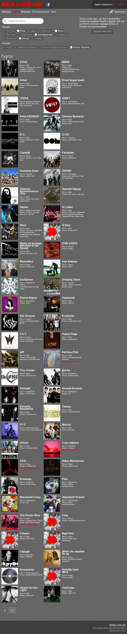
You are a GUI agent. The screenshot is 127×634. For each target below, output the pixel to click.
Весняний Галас (30, 497)
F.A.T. (23, 334)
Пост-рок (11, 34)
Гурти (16, 11)
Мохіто (66, 424)
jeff (22, 352)
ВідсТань (68, 533)
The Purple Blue (30, 515)
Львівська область (27, 47)
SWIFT (66, 98)
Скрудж (25, 551)
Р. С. (22, 134)
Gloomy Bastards (73, 116)
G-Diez (66, 225)
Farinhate (68, 152)
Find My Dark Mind (70, 570)
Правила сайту (115, 630)
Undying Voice (71, 279)
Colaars (25, 533)
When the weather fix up (73, 552)
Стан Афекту (70, 442)
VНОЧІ (24, 98)
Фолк (60, 30)
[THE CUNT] (69, 243)
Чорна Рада (69, 334)
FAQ (123, 630)
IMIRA (65, 62)
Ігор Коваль (69, 261)
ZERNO (66, 170)
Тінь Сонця (27, 370)
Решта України (81, 47)
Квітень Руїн (70, 352)
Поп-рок (10, 30)
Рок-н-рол (47, 30)
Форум (25, 11)
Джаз (33, 30)
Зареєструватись (103, 4)
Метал (25, 38)
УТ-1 (22, 424)
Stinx (23, 225)
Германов (68, 297)
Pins (65, 479)
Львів (9, 47)
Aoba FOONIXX (29, 116)
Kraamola (68, 315)
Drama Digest (28, 297)
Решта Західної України (55, 47)
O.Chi (65, 134)
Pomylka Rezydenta (26, 407)
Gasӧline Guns (29, 170)
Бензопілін (27, 569)
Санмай (25, 152)
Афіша (5, 11)
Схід (65, 515)
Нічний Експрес (72, 388)
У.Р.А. (23, 460)
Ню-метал (11, 38)
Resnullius (26, 261)
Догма (66, 370)
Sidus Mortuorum (73, 460)
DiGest (24, 442)
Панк (22, 30)
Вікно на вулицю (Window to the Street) (31, 246)
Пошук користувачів (100, 628)
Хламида (25, 479)
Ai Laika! (67, 207)
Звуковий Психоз (73, 497)
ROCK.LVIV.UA (117, 625)
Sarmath (25, 388)
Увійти (121, 4)
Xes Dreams (27, 315)
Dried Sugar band (73, 80)
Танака (66, 406)
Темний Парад (71, 189)
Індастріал (26, 34)
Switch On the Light (29, 588)
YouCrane (68, 587)
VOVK (23, 62)
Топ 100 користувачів (117, 628)
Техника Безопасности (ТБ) (29, 191)
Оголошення (40, 11)
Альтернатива (45, 34)
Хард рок (63, 34)
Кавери (38, 38)
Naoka (24, 207)
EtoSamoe (26, 279)
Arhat (23, 80)
